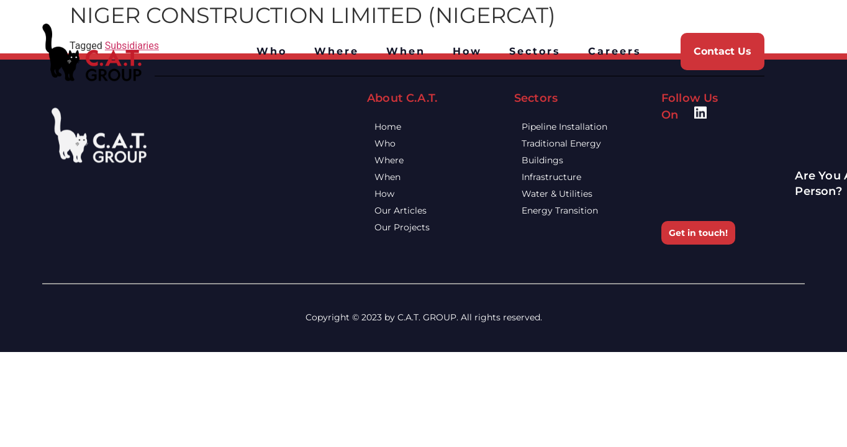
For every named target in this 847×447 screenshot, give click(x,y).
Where (336, 51)
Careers (614, 51)
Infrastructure (561, 177)
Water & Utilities (566, 193)
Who (271, 51)
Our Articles (410, 210)
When (405, 51)
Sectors (535, 51)
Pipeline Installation (574, 126)
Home (397, 126)
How (467, 51)
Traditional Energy (570, 143)
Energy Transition (569, 210)
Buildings (552, 160)
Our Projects (411, 227)
